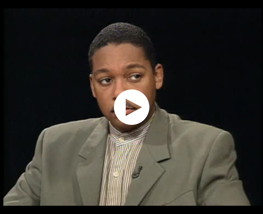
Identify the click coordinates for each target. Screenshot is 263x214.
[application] (131, 107)
